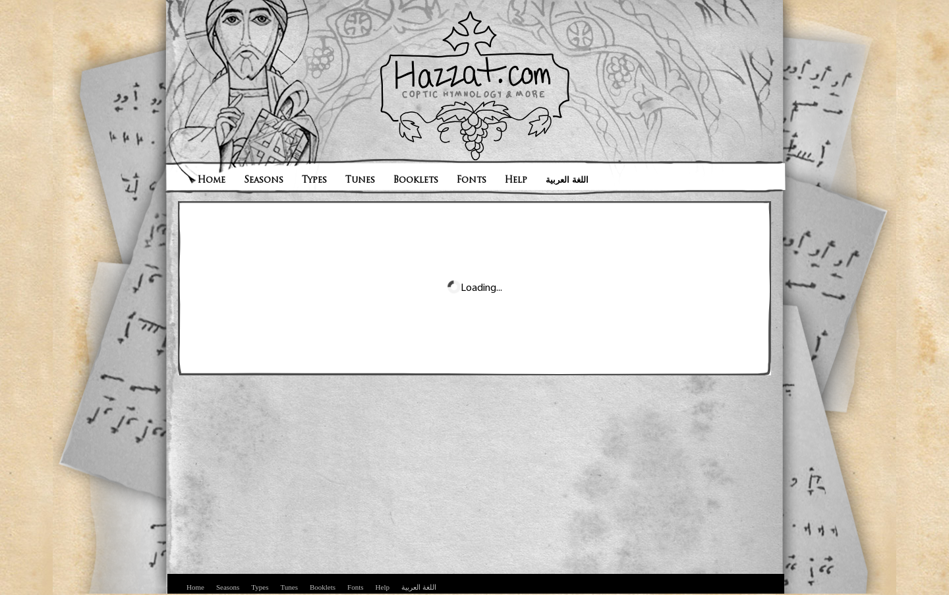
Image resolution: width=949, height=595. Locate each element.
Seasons (263, 180)
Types (314, 180)
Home (211, 180)
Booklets (415, 180)
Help (516, 180)
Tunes (360, 180)
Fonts (471, 180)
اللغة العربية (567, 180)
